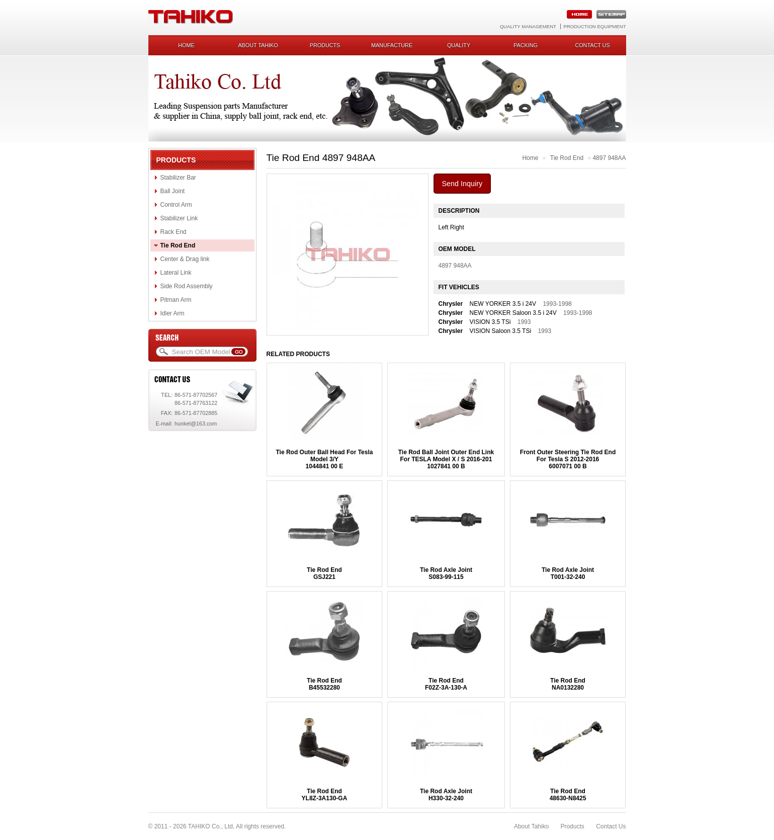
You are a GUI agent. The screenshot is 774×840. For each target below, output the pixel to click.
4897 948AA (609, 157)
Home (186, 45)
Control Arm (176, 204)
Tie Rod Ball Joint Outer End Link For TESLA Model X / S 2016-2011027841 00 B (446, 459)
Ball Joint (172, 191)
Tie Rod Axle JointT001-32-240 (568, 573)
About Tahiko (258, 45)
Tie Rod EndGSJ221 (324, 573)
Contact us (592, 45)
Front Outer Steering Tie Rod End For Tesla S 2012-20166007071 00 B (568, 459)
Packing (525, 45)
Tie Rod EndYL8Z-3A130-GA (325, 795)
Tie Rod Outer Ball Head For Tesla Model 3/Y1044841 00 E (324, 459)
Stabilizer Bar (178, 177)
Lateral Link (176, 272)
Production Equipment (594, 26)
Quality (458, 45)
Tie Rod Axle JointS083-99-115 (446, 573)
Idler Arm (172, 313)
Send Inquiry (462, 184)
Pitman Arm (176, 299)
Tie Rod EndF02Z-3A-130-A (446, 684)
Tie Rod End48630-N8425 (568, 795)
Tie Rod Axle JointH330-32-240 (446, 795)
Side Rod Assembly (186, 286)
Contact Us (611, 826)
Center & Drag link (185, 259)
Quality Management (528, 26)
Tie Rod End (178, 245)
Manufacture (391, 45)
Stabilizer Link (179, 218)
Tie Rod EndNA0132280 (567, 684)
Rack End (173, 231)
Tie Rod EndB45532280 (324, 684)
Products (325, 45)
